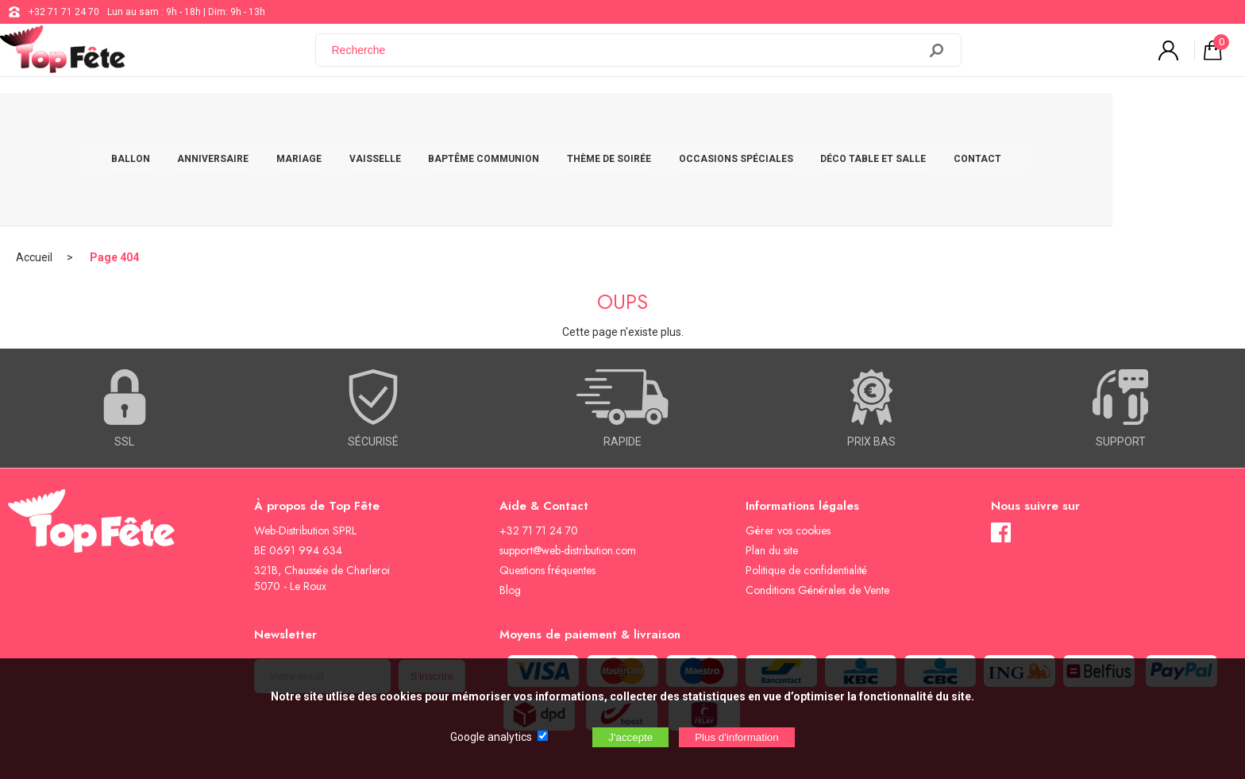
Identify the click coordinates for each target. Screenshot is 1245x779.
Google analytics (491, 737)
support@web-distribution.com (567, 464)
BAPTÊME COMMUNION (550, 120)
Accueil (34, 170)
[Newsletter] (322, 590)
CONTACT (1044, 120)
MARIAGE (365, 120)
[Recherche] (626, 58)
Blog (510, 503)
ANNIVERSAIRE (279, 120)
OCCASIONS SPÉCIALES (802, 120)
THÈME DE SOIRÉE (676, 120)
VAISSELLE (441, 120)
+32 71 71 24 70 (64, 11)
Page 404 (114, 170)
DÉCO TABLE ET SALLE (940, 120)
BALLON (196, 120)
